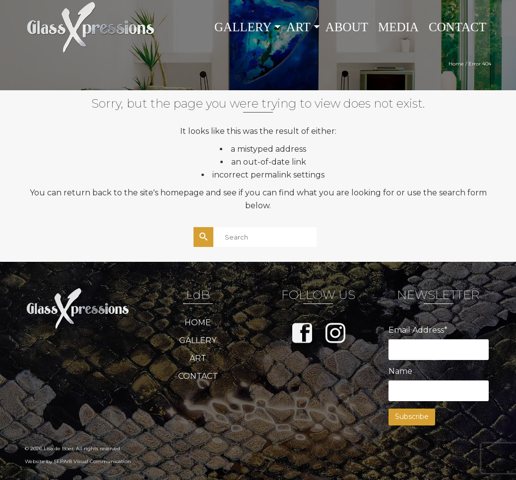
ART (198, 358)
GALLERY (197, 340)
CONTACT (198, 376)
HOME (198, 322)
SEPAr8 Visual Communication (92, 461)
